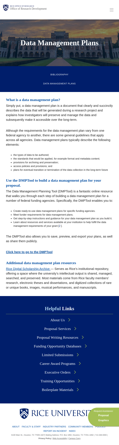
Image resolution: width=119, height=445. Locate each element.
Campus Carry (74, 438)
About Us (57, 320)
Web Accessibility (60, 438)
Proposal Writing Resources (57, 337)
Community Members (80, 426)
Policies (100, 426)
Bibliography (59, 74)
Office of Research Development (28, 8)
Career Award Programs (57, 364)
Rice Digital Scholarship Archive (28, 269)
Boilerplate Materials (57, 390)
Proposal (103, 415)
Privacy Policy (45, 438)
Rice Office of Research (22, 6)
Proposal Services (57, 329)
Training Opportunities (58, 381)
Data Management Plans (59, 83)
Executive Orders (58, 372)
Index (72, 431)
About (16, 426)
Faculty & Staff (31, 426)
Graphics (103, 420)
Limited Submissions (57, 355)
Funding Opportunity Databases (57, 346)
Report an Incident (55, 431)
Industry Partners (54, 426)
